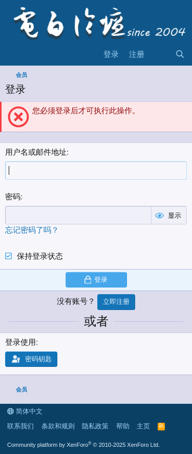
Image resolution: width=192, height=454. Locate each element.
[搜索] (180, 54)
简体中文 (24, 411)
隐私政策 (95, 426)
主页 (143, 426)
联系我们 (20, 426)
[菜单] (14, 54)
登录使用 (20, 342)
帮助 (123, 426)
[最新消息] (159, 54)
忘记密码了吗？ (32, 229)
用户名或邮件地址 (36, 152)
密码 (12, 196)
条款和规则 (58, 426)
